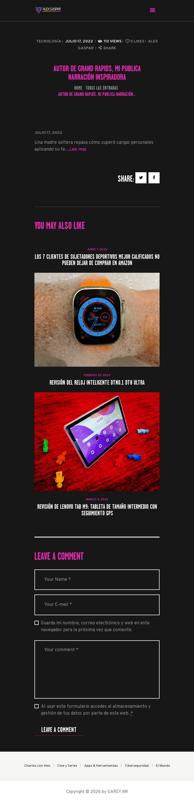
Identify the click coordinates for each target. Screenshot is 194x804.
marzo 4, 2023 (97, 499)
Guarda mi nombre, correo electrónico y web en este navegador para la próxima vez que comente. (95, 626)
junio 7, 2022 (97, 249)
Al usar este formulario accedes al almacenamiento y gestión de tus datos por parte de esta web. (96, 710)
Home (78, 88)
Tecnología (48, 41)
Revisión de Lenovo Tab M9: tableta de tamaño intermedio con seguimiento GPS (97, 510)
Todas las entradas (101, 88)
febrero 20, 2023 (97, 375)
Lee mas (77, 149)
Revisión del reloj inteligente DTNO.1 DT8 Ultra (97, 383)
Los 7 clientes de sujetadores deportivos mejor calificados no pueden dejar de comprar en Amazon (97, 260)
